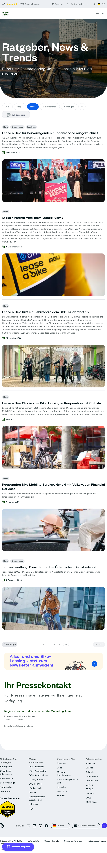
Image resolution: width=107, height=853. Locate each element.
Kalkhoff (90, 772)
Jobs (59, 767)
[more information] (18, 847)
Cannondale (92, 776)
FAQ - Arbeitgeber (38, 771)
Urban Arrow (92, 780)
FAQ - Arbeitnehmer (38, 775)
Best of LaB (62, 791)
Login (31, 808)
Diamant (90, 793)
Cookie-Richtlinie (51, 841)
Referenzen (5, 791)
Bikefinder (90, 763)
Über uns (61, 763)
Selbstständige (7, 782)
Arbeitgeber (6, 766)
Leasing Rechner (37, 779)
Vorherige (11, 644)
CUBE (88, 797)
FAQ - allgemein (36, 766)
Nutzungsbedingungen (97, 841)
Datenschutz (33, 841)
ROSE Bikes (91, 802)
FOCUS (89, 789)
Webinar (33, 792)
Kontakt (61, 795)
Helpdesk (33, 804)
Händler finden (36, 788)
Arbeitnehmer (7, 778)
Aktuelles (61, 787)
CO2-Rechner (35, 783)
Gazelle (89, 767)
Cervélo (89, 784)
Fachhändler (6, 787)
